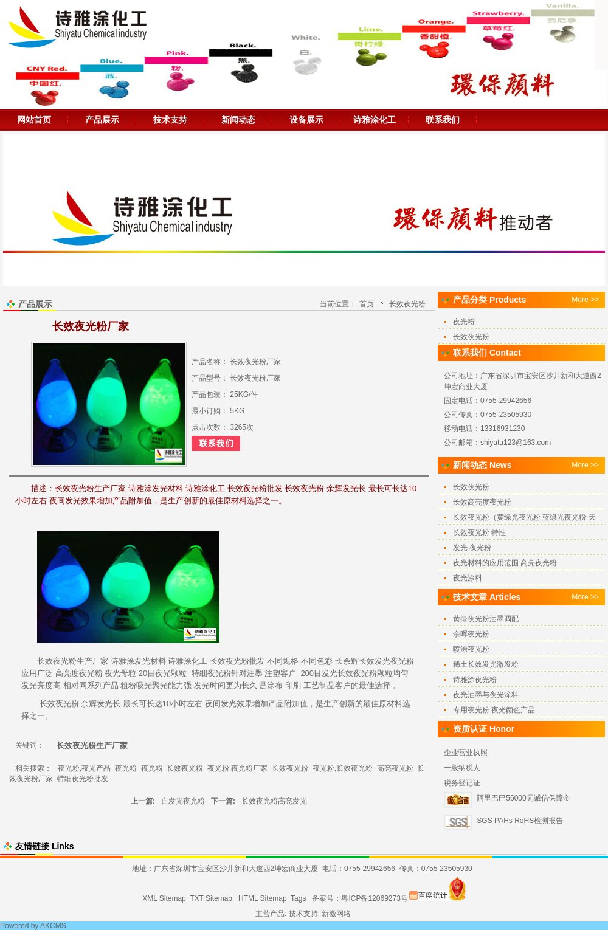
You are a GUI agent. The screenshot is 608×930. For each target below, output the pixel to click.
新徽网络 (336, 913)
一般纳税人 (462, 767)
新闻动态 (238, 120)
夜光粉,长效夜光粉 (343, 768)
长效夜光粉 (407, 304)
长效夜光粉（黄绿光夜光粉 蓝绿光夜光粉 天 (524, 517)
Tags (298, 898)
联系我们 (443, 120)
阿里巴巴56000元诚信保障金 (523, 798)
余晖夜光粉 (471, 634)
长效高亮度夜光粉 (482, 502)
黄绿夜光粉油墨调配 (486, 619)
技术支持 (170, 120)
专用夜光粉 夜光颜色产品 (494, 710)
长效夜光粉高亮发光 (274, 801)
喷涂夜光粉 (471, 649)
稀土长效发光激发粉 (486, 664)
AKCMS (53, 925)
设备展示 (306, 120)
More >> (585, 299)
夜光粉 (237, 661)
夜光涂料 (467, 578)
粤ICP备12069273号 (374, 898)
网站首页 (34, 120)
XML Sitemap (164, 898)
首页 (366, 304)
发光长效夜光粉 (349, 673)
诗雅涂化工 (374, 120)
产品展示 (102, 120)
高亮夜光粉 (395, 768)
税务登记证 (462, 783)
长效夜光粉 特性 (479, 532)
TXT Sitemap (211, 898)
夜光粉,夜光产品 (84, 768)
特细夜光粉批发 (82, 778)
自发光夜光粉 (183, 801)
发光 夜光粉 (472, 547)
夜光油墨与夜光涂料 (486, 695)
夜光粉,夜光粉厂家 (237, 768)
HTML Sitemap (262, 898)
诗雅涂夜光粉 (475, 679)
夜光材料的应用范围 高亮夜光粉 (505, 563)
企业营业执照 (466, 752)
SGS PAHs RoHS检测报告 (520, 820)
